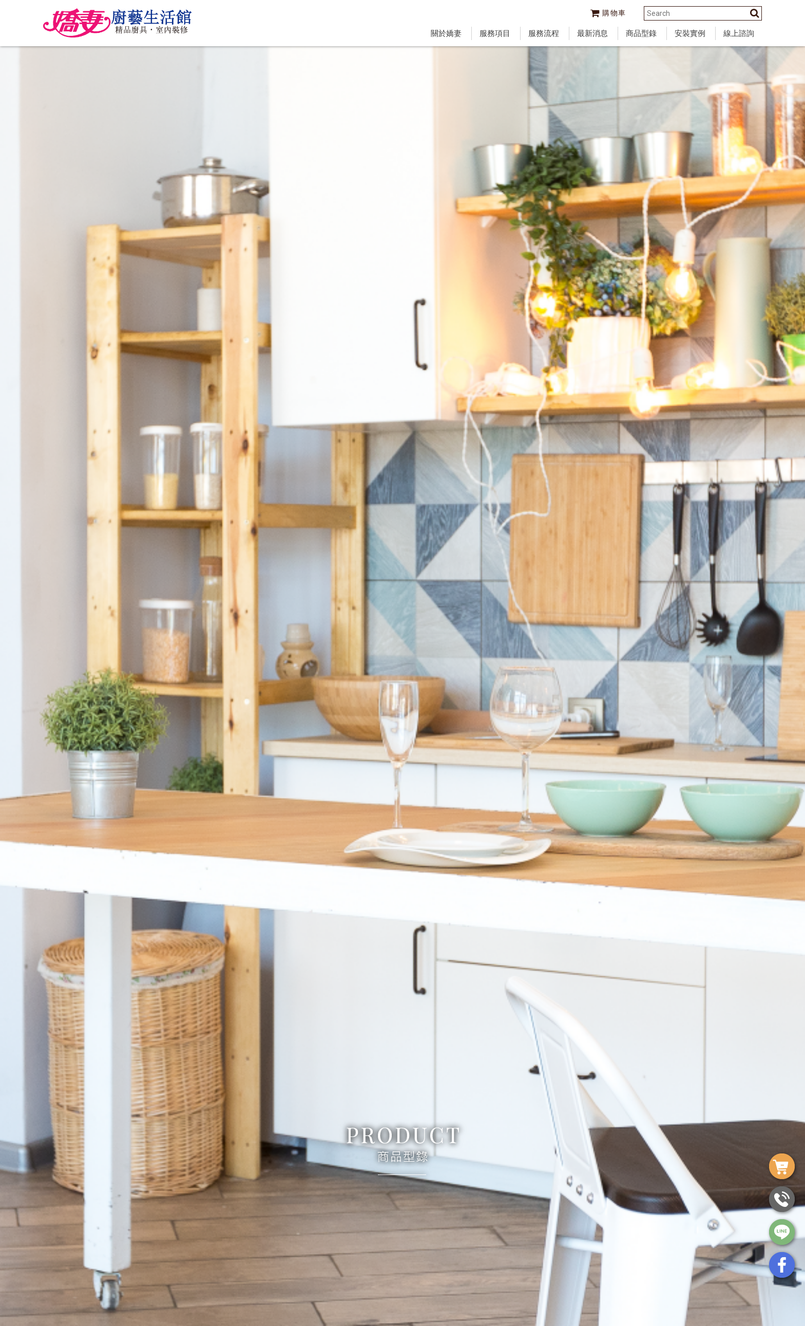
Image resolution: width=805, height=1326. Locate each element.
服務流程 (543, 33)
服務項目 (495, 33)
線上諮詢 (738, 33)
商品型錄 (641, 33)
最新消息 (592, 33)
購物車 (608, 13)
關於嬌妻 (446, 33)
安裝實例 (690, 33)
